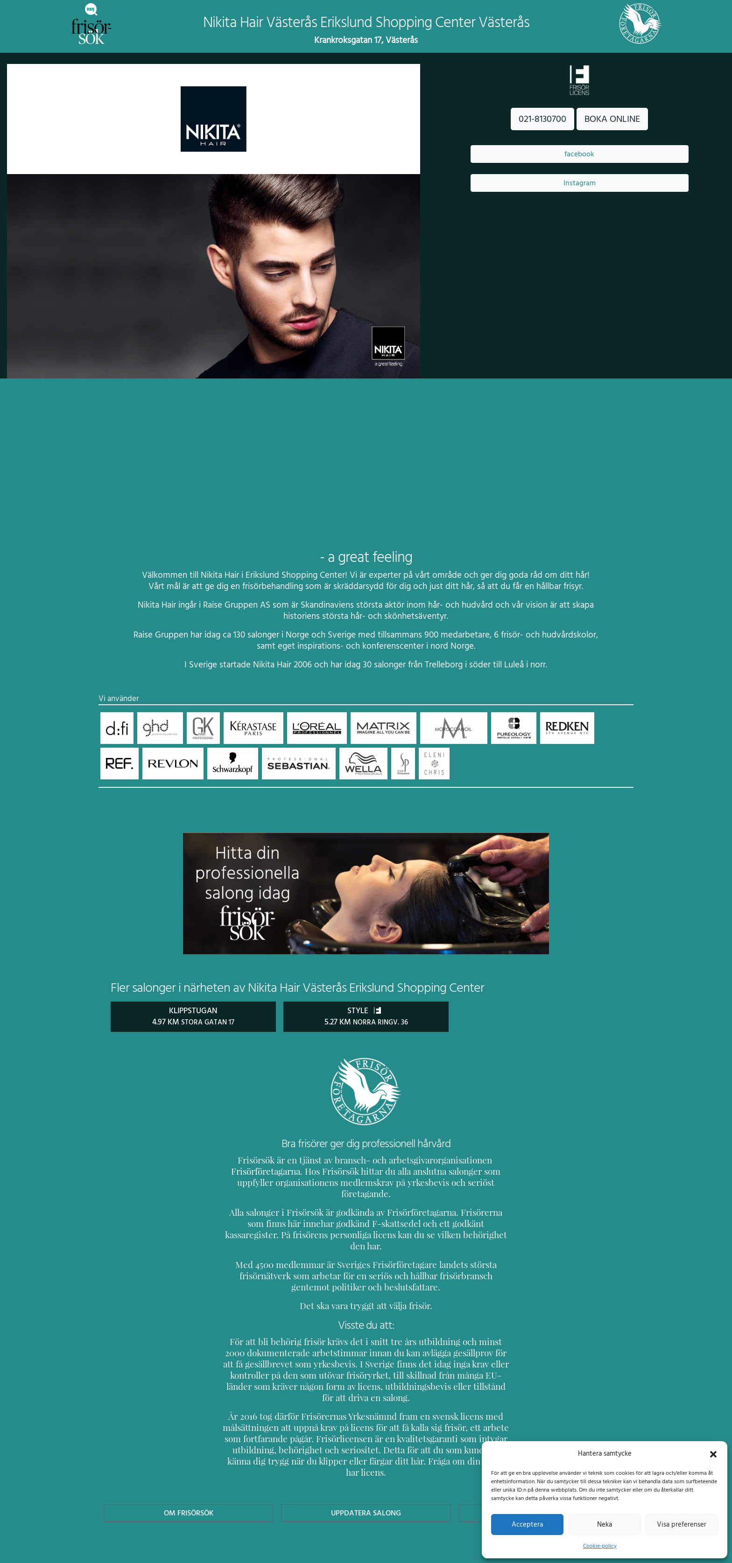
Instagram (579, 183)
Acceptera (527, 1524)
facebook (579, 154)
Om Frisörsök (188, 1468)
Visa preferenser (681, 1524)
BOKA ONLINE (612, 119)
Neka (604, 1524)
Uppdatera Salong (366, 1468)
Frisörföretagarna (256, 1171)
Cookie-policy (600, 1545)
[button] (713, 1453)
